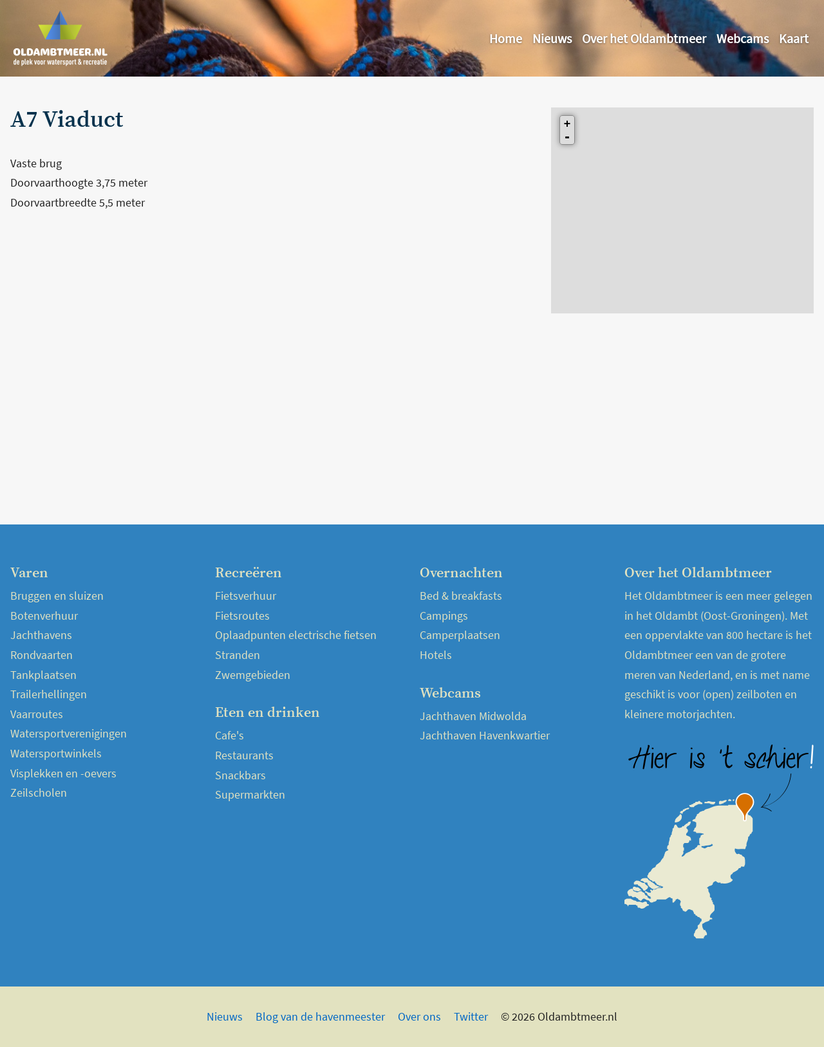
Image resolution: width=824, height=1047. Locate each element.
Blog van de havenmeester (320, 1016)
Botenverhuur (44, 615)
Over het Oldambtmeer (644, 38)
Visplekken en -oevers (63, 773)
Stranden (237, 654)
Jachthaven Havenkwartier (485, 735)
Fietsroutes (242, 615)
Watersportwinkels (56, 753)
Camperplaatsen (460, 634)
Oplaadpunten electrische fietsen (296, 634)
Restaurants (244, 755)
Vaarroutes (36, 714)
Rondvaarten (41, 654)
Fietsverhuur (245, 595)
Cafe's (229, 735)
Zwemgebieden (252, 674)
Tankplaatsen (43, 674)
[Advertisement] (273, 314)
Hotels (436, 654)
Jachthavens (41, 634)
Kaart (794, 38)
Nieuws (552, 38)
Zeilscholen (38, 792)
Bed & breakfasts (461, 595)
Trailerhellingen (48, 694)
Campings (444, 615)
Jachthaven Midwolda (473, 716)
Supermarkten (250, 794)
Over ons (419, 1016)
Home (505, 38)
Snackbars (240, 775)
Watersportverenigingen (68, 733)
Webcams (742, 38)
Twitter (471, 1016)
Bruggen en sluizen (57, 595)
